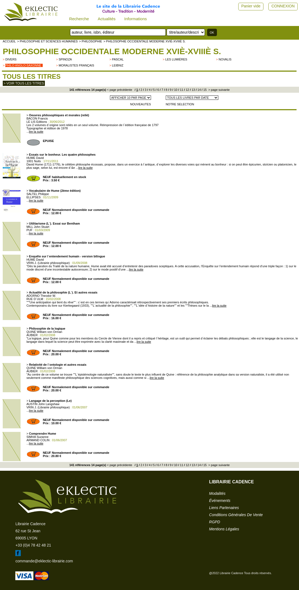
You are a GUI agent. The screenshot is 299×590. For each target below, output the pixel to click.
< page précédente (119, 89)
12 (187, 89)
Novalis (225, 59)
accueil (9, 41)
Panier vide (250, 6)
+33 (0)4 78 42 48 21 (33, 545)
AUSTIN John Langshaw (43, 404)
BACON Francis (37, 118)
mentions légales (224, 529)
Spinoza (65, 59)
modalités (217, 493)
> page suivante (219, 89)
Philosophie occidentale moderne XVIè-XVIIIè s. (112, 51)
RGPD (214, 522)
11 (181, 89)
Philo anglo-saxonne (23, 65)
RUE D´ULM (35, 299)
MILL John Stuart (38, 226)
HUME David (35, 157)
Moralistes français (76, 65)
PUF (30, 230)
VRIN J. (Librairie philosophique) (48, 263)
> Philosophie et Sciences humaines (47, 41)
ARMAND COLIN (38, 440)
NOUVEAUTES (140, 104)
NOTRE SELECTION (180, 104)
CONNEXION (283, 6)
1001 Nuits (34, 161)
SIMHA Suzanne (38, 436)
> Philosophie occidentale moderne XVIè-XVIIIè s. (144, 41)
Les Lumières (176, 59)
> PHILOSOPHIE (90, 41)
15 (204, 89)
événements (219, 500)
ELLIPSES (34, 197)
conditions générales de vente (236, 515)
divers (10, 59)
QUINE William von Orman (44, 331)
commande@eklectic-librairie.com (44, 561)
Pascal (118, 59)
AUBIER (32, 335)
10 (175, 89)
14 (199, 89)
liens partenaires (224, 507)
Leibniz (117, 65)
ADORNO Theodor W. (41, 295)
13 (193, 89)
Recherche (79, 18)
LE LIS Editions (37, 121)
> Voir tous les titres (24, 83)
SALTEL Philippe (38, 194)
